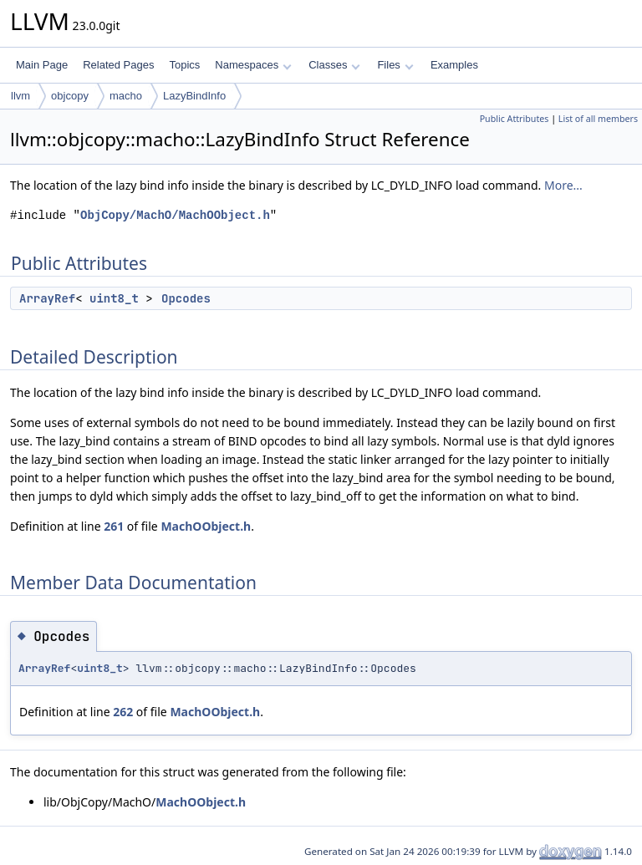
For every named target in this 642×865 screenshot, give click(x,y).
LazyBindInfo (194, 95)
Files (395, 65)
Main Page (42, 65)
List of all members (598, 119)
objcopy (70, 95)
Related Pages (118, 65)
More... (563, 185)
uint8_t (114, 298)
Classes (334, 65)
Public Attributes (514, 119)
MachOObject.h (205, 526)
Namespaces (253, 65)
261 (114, 526)
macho (126, 95)
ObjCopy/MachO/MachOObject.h (175, 215)
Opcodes (186, 298)
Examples (454, 65)
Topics (184, 65)
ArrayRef (47, 298)
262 (123, 712)
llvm (20, 95)
